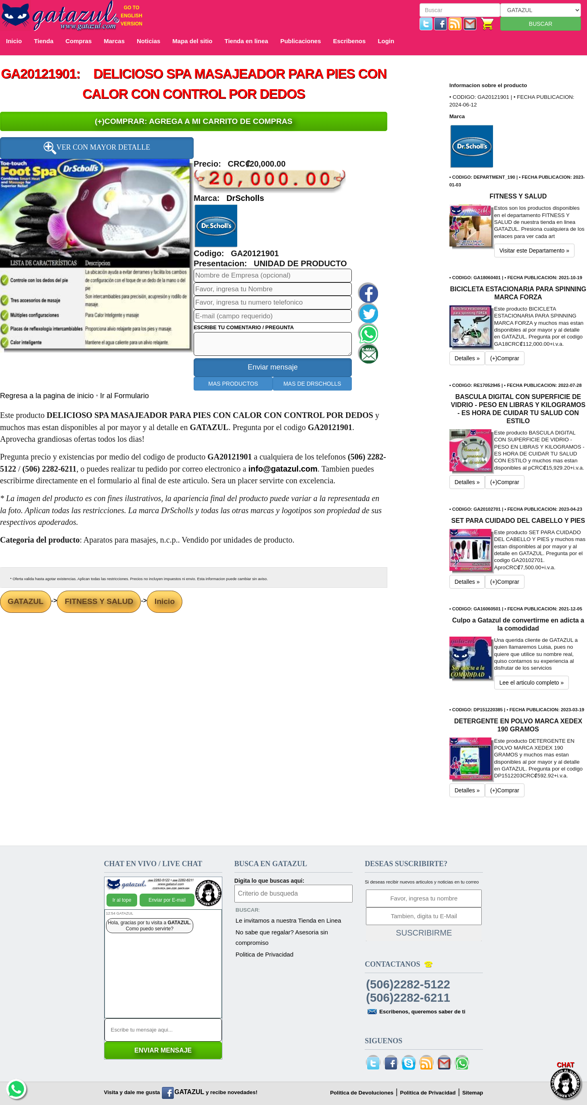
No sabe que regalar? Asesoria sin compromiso (282, 937)
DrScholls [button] (245, 198)
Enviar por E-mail (167, 900)
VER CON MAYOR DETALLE (97, 148)
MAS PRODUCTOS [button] (233, 383)
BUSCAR (540, 24)
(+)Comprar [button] (504, 358)
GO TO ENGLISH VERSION (131, 16)
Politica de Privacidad (264, 954)
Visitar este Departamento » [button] (534, 250)
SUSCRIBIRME (424, 932)
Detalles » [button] (467, 358)
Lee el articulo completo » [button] (531, 682)
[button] (216, 225)
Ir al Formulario (124, 396)
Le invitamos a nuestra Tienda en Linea (288, 920)
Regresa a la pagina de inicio (48, 396)
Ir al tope (122, 900)
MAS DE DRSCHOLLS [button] (312, 383)
